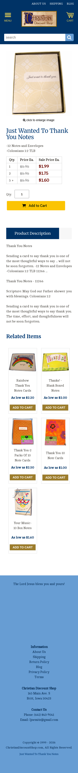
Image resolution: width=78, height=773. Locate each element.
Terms (39, 677)
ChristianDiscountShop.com (24, 747)
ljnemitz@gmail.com (44, 720)
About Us (39, 3)
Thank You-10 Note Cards (55, 455)
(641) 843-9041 (44, 715)
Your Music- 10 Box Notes (23, 525)
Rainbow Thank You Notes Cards (22, 385)
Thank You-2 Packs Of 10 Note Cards (22, 455)
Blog (70, 3)
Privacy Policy (39, 672)
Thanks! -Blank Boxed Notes (55, 385)
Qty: (9, 194)
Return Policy (39, 662)
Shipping (56, 3)
